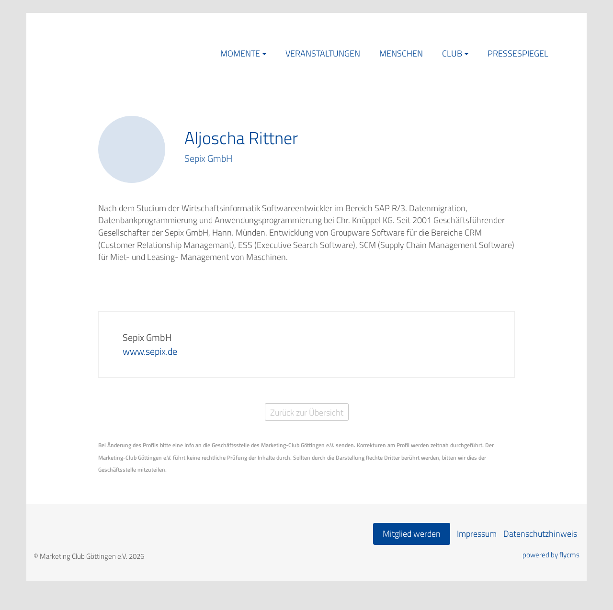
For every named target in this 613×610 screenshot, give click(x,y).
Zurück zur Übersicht (306, 412)
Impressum (477, 533)
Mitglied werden (412, 533)
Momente (240, 53)
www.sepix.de (150, 351)
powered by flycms (550, 555)
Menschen (401, 53)
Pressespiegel (518, 53)
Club (452, 53)
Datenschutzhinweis (540, 533)
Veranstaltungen (322, 53)
